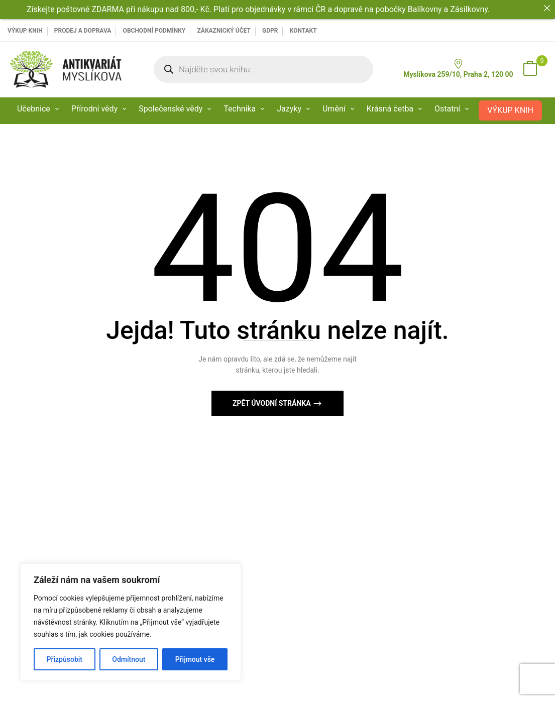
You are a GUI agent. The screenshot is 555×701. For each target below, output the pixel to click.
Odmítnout (128, 659)
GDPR (270, 30)
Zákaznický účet (223, 30)
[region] (130, 622)
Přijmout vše (195, 659)
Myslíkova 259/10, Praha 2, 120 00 (458, 68)
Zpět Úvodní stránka (272, 403)
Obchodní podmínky (154, 30)
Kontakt (303, 30)
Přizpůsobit (64, 659)
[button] (529, 69)
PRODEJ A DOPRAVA (83, 30)
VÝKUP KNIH (25, 30)
